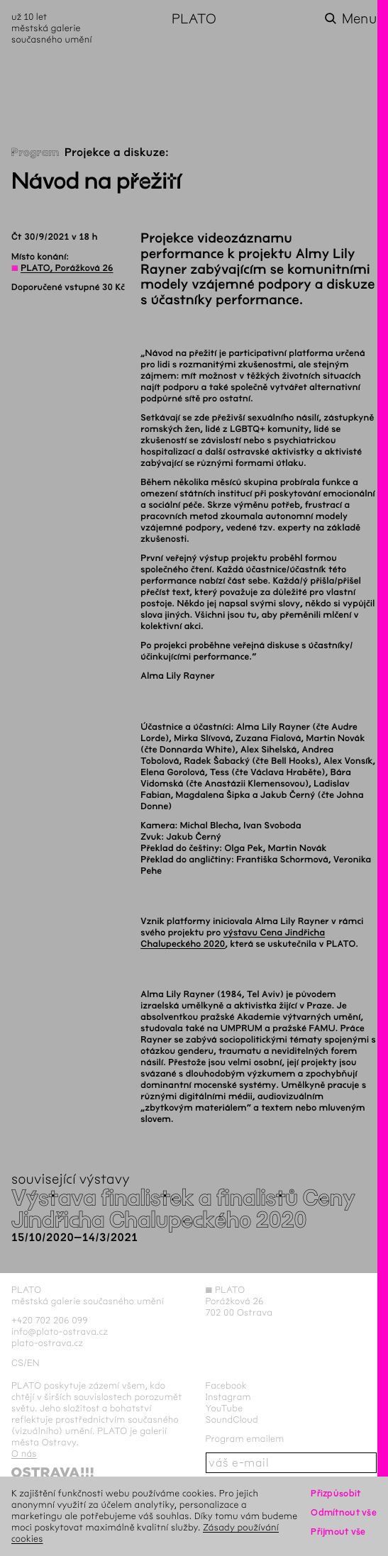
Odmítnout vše (344, 1512)
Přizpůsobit (335, 1493)
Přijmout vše (338, 1531)
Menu (359, 18)
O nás (24, 1453)
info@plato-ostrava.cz (59, 1331)
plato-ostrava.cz (47, 1343)
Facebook (227, 1385)
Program (35, 153)
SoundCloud (232, 1419)
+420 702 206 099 (49, 1320)
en (33, 1362)
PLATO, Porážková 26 (67, 268)
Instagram (228, 1396)
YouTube (224, 1408)
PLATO (194, 18)
